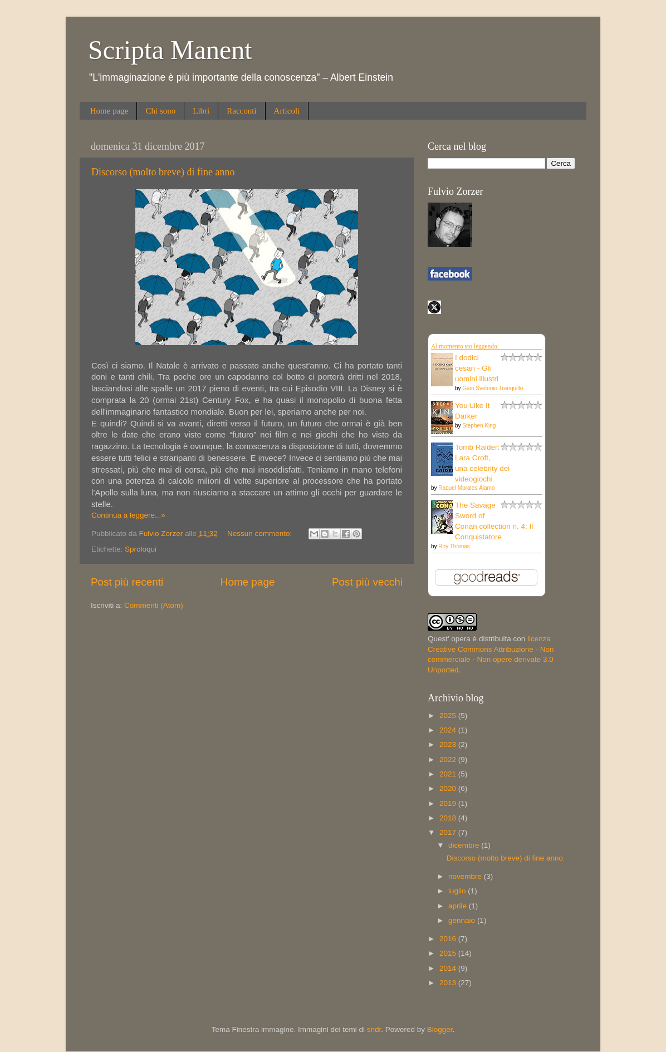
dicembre (464, 845)
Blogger (440, 1029)
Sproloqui (140, 549)
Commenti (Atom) (153, 605)
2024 (448, 730)
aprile (458, 906)
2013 (448, 983)
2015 (448, 953)
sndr (374, 1029)
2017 (448, 832)
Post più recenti (127, 582)
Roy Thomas (454, 546)
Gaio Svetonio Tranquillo (492, 388)
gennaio (462, 920)
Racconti (241, 110)
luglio (458, 891)
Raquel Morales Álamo (466, 488)
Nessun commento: (260, 533)
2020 (448, 788)
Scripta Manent (170, 50)
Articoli (287, 110)
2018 (448, 818)
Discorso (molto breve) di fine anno (162, 172)
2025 (448, 715)
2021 (448, 774)
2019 (448, 803)
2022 (448, 759)
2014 (448, 968)
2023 (448, 744)
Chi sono (160, 110)
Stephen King (479, 425)
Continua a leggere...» (128, 515)
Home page (109, 110)
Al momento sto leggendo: (465, 346)
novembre (466, 876)
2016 (448, 939)
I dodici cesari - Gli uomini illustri (476, 368)
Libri (201, 110)
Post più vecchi (367, 582)
